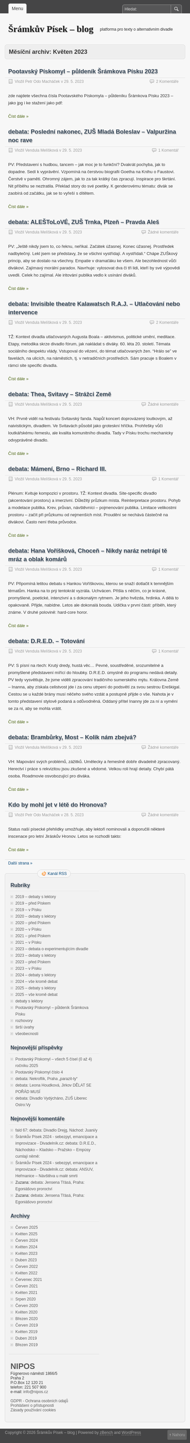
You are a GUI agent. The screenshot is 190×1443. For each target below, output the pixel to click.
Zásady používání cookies (33, 1410)
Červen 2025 (26, 1227)
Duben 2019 (26, 1338)
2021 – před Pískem (32, 936)
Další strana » (20, 863)
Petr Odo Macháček (42, 81)
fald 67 (21, 1130)
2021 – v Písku (28, 942)
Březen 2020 (26, 1318)
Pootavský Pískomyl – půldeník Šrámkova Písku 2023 (83, 71)
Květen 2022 (26, 1273)
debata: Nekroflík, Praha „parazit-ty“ (46, 1078)
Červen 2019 (26, 1325)
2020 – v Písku (28, 929)
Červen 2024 (26, 1240)
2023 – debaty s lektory (35, 955)
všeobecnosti (26, 1033)
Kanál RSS (57, 873)
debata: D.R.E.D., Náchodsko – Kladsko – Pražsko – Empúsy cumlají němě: (55, 1150)
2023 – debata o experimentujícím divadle (51, 949)
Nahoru (178, 1435)
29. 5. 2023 (74, 81)
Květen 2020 (26, 1312)
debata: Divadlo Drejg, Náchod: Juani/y (63, 1130)
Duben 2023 (26, 1260)
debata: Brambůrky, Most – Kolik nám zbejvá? (72, 737)
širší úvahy (24, 1027)
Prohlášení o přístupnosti (32, 1405)
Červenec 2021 (28, 1279)
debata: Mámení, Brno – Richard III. (57, 469)
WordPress (131, 1432)
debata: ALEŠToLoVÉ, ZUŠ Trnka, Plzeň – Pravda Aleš (83, 222)
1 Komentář (168, 150)
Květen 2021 (26, 1292)
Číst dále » (18, 116)
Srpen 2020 (25, 1299)
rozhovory (24, 1020)
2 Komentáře (167, 81)
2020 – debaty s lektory (35, 916)
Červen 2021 (26, 1286)
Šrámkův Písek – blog (51, 29)
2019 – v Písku (28, 910)
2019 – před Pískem (32, 903)
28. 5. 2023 (74, 815)
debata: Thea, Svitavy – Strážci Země (59, 394)
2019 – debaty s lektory (35, 896)
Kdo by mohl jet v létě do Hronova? (57, 805)
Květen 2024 (26, 1247)
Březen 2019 (26, 1345)
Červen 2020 (26, 1305)
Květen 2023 (26, 1253)
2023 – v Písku (28, 968)
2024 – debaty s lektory (35, 975)
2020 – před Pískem (32, 923)
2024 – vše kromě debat (36, 981)
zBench (106, 1432)
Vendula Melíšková (41, 150)
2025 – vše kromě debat (36, 994)
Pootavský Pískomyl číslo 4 (39, 1072)
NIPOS (22, 1366)
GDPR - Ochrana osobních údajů (39, 1401)
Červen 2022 (26, 1266)
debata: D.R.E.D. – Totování (46, 641)
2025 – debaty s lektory (35, 988)
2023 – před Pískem (32, 962)
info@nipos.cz (35, 1392)
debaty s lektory (29, 1001)
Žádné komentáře (163, 232)
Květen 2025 (26, 1234)
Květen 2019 (26, 1332)
